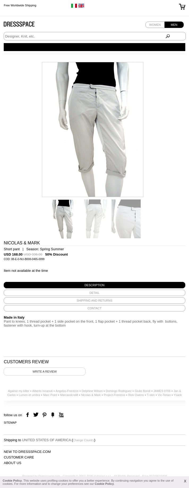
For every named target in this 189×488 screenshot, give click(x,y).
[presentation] (94, 285)
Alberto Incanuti (42, 391)
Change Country (83, 440)
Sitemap (10, 422)
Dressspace (24, 25)
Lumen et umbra (29, 395)
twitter (36, 415)
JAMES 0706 (161, 391)
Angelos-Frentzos (67, 391)
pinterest (44, 415)
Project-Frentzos (114, 395)
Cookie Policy (12, 480)
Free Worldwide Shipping (20, 5)
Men (174, 24)
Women (155, 24)
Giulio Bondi (142, 391)
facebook (28, 415)
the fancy (52, 415)
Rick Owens (136, 395)
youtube (60, 415)
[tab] (94, 285)
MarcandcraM (69, 395)
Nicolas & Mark (91, 395)
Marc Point (50, 395)
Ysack (178, 395)
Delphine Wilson (91, 391)
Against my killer (18, 391)
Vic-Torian (164, 395)
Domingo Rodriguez (118, 391)
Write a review (45, 371)
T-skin (150, 395)
